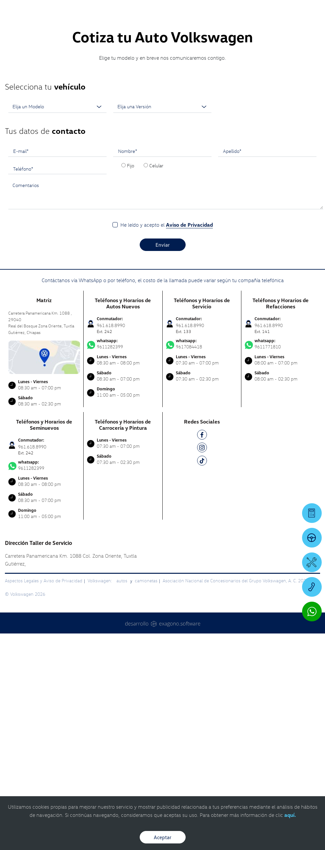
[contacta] (44, 470)
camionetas (146, 694)
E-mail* (21, 265)
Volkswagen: (100, 694)
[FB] (202, 549)
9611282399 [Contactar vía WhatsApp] (123, 457)
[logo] (162, 23)
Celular (156, 279)
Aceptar (163, 837)
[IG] (202, 562)
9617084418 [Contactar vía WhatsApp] (202, 457)
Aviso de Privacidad (189, 338)
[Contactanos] (240, 10)
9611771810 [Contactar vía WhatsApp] (281, 457)
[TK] (202, 575)
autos (122, 694)
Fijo (130, 279)
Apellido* (232, 265)
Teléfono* (23, 282)
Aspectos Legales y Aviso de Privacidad (43, 694)
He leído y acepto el (166, 338)
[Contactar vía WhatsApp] (312, 611)
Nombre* (127, 265)
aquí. (290, 815)
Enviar (162, 358)
